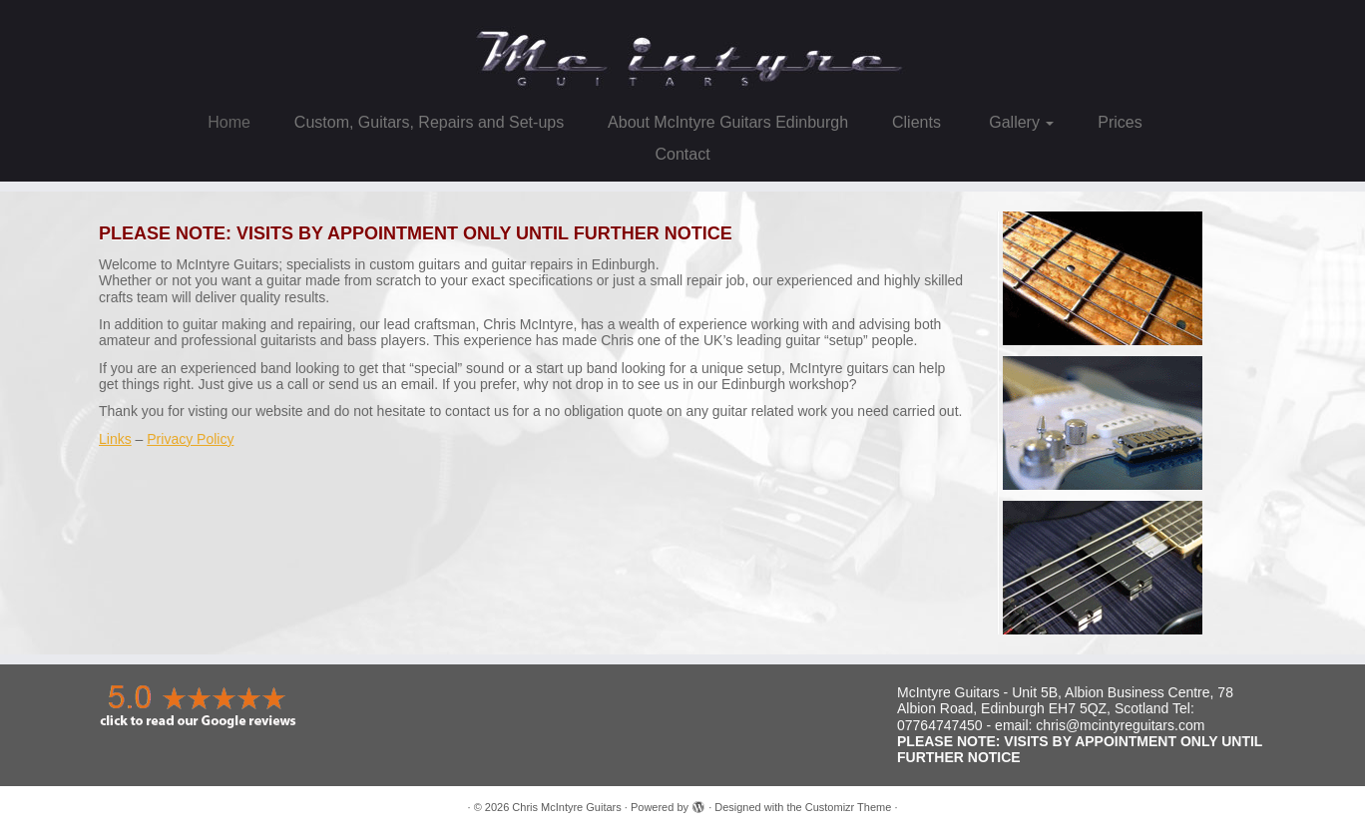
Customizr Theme (848, 807)
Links (115, 439)
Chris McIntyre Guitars (566, 807)
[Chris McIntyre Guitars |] (682, 51)
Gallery (1020, 122)
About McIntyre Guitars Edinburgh (728, 122)
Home (229, 122)
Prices (1119, 122)
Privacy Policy (190, 439)
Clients (916, 122)
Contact (682, 154)
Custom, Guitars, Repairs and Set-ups (429, 122)
